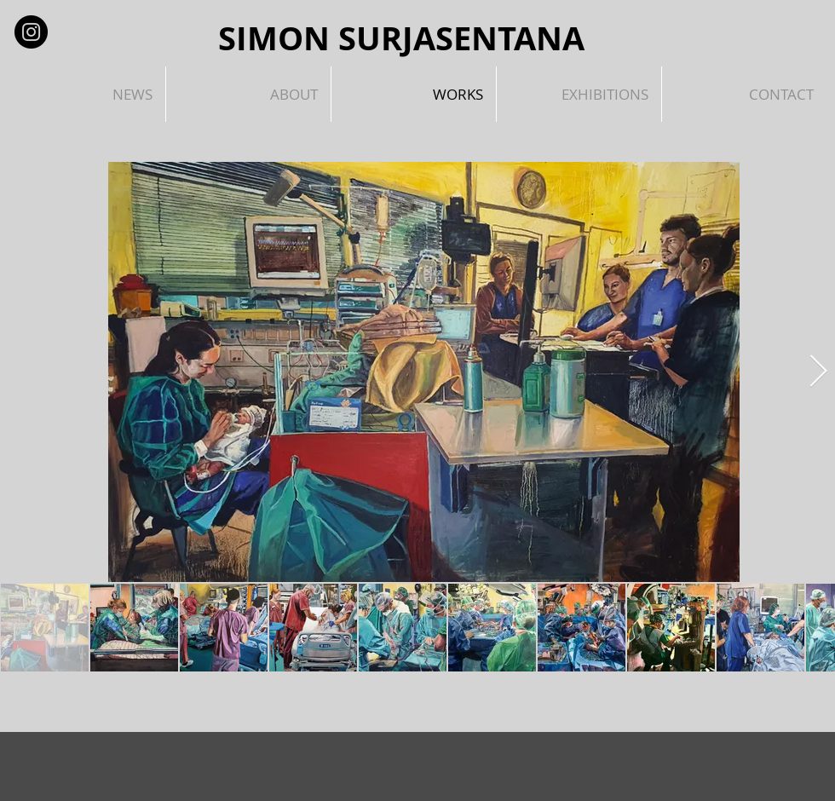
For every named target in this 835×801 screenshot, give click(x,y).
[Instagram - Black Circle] (31, 32)
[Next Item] (818, 371)
